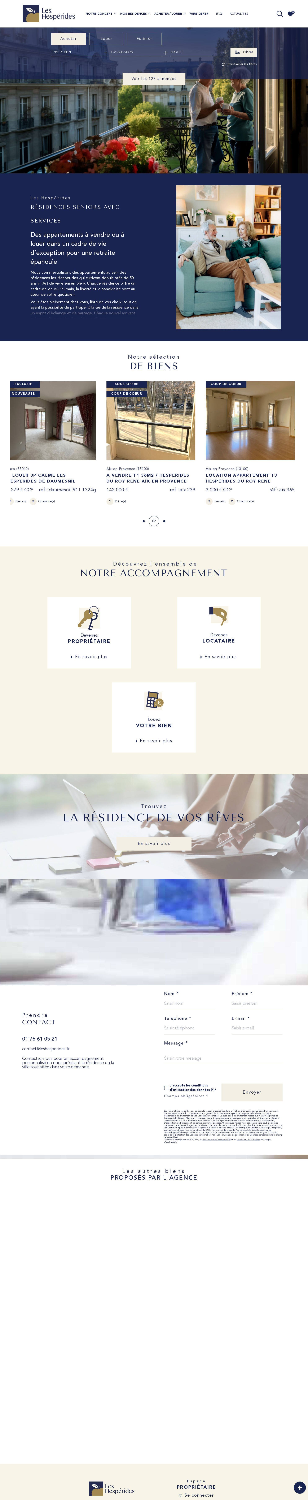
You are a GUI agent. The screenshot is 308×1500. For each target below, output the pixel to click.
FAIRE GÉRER (198, 13)
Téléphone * (178, 1019)
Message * (176, 1043)
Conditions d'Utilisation (248, 1140)
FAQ (219, 13)
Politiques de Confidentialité (216, 1140)
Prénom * (242, 994)
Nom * (171, 994)
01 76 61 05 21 (39, 1039)
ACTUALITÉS (239, 13)
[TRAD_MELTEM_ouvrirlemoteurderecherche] (279, 13)
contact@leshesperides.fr (46, 1049)
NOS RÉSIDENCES (133, 13)
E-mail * (241, 1019)
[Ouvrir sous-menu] (115, 13)
